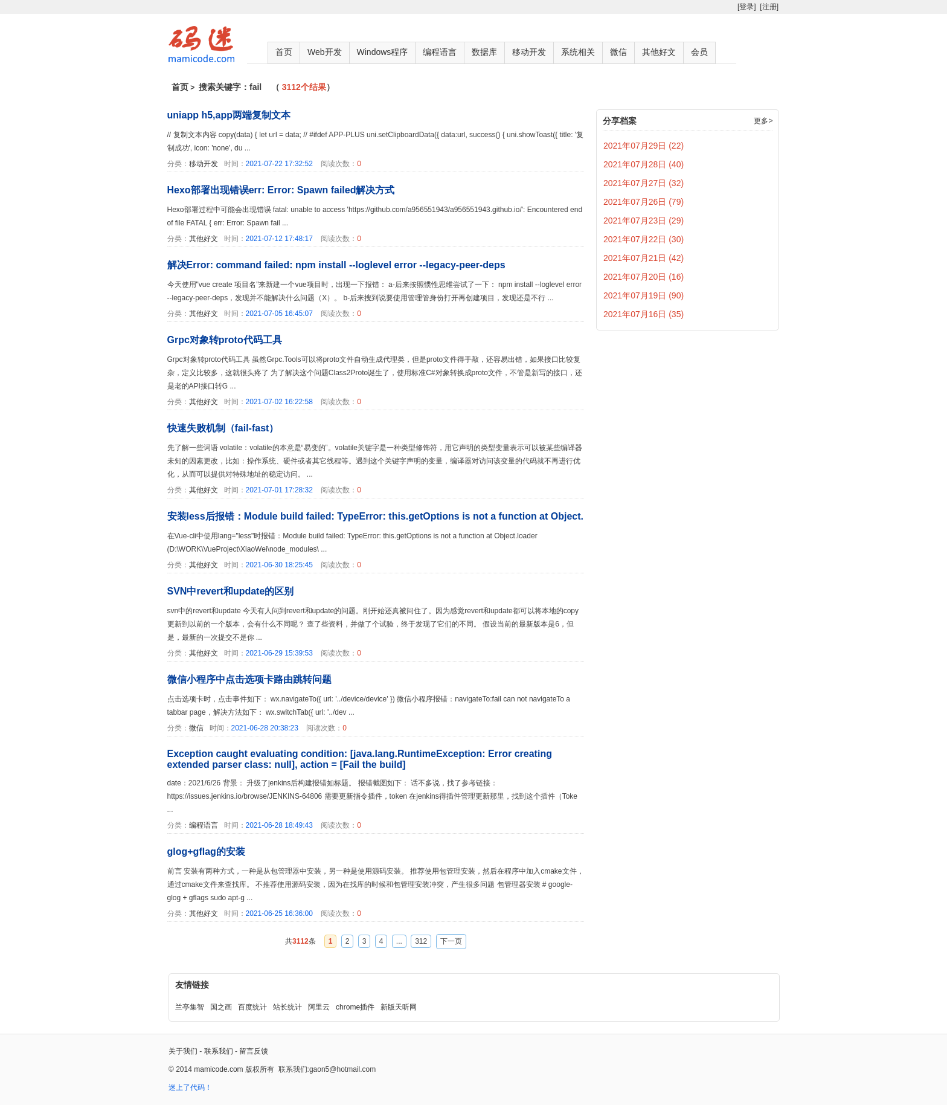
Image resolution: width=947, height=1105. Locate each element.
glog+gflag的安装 (206, 851)
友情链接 (192, 985)
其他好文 (659, 52)
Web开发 (324, 52)
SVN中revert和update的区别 (230, 591)
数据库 (484, 52)
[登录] (746, 6)
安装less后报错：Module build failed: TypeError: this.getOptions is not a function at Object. (375, 516)
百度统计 (252, 1007)
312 (421, 941)
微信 (618, 52)
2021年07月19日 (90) (643, 295)
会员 (699, 52)
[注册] (769, 6)
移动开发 (529, 52)
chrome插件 (355, 1007)
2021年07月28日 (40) (643, 164)
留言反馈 (253, 1051)
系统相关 (578, 52)
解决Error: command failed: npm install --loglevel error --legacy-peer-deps (336, 265)
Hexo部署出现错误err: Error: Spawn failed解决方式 (281, 190)
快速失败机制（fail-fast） (223, 428)
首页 (283, 52)
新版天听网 (398, 1007)
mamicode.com (218, 1069)
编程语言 (440, 52)
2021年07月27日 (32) (643, 183)
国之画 (221, 1007)
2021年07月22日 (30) (643, 239)
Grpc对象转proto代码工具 (224, 340)
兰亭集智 (189, 1007)
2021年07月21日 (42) (643, 258)
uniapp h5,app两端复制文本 (229, 115)
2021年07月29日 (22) (643, 145)
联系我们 (218, 1051)
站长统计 (287, 1007)
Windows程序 (382, 52)
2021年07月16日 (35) (643, 314)
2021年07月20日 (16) (643, 277)
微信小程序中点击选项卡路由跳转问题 (249, 679)
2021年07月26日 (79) (643, 202)
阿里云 (319, 1007)
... (399, 941)
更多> (763, 121)
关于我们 (183, 1051)
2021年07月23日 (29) (643, 220)
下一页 (451, 941)
